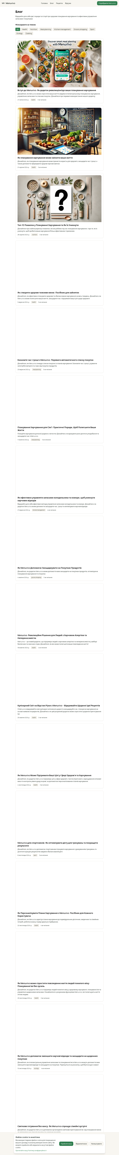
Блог (52, 3)
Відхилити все (81, 1144)
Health (24, 29)
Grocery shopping (80, 29)
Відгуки (68, 3)
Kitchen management (62, 29)
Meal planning (45, 29)
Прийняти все (66, 1144)
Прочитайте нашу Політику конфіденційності (31, 1150)
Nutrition (33, 29)
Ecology (19, 33)
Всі (18, 29)
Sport (92, 29)
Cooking (29, 33)
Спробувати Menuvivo (107, 3)
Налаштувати (96, 1144)
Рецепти (59, 3)
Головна (44, 3)
